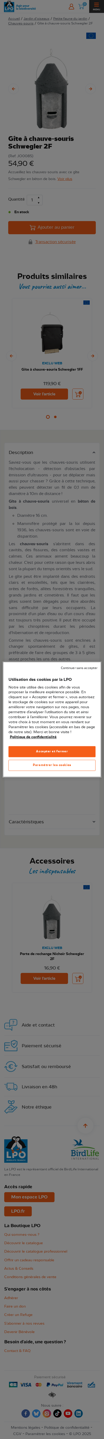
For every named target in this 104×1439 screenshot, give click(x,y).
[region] (52, 719)
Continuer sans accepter (79, 668)
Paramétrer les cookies (52, 765)
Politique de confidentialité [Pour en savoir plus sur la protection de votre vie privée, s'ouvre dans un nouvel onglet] (33, 737)
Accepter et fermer (52, 751)
